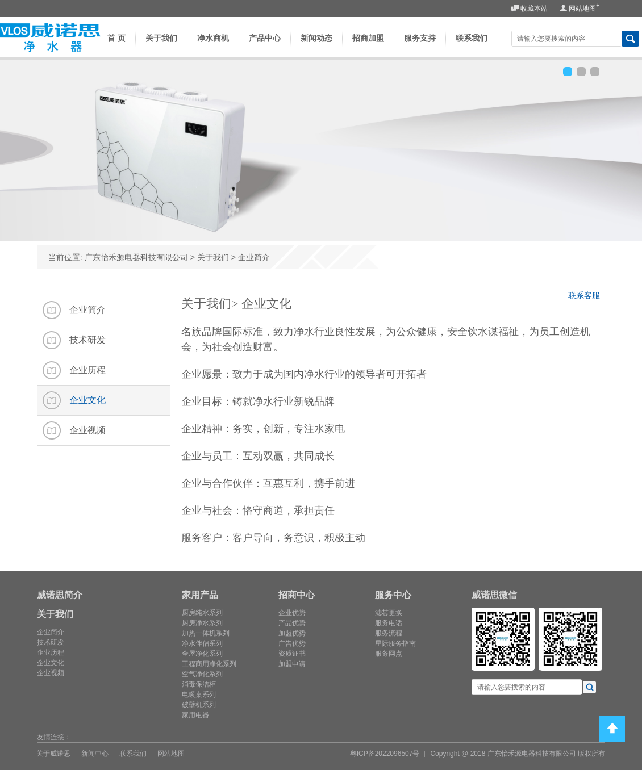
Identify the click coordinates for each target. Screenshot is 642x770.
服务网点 (388, 654)
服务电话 (388, 623)
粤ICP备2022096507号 (385, 754)
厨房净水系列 (202, 623)
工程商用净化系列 (209, 664)
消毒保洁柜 (199, 684)
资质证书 (292, 654)
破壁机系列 (199, 705)
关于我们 (161, 47)
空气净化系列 (202, 674)
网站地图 (577, 9)
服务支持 (420, 47)
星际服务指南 (395, 643)
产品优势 (292, 623)
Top (612, 729)
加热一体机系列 (206, 633)
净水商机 (213, 47)
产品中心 (265, 47)
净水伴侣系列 (202, 643)
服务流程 (388, 633)
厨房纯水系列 (202, 613)
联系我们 (471, 47)
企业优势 (292, 613)
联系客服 (586, 297)
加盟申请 (292, 664)
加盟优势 (292, 633)
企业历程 (50, 652)
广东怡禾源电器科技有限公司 (136, 257)
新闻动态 (316, 47)
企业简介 (254, 257)
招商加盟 (368, 47)
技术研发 (50, 642)
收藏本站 (529, 9)
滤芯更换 (388, 613)
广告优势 (292, 643)
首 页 (113, 47)
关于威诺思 (53, 754)
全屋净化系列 (202, 654)
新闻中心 (95, 754)
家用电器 (195, 715)
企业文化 (50, 663)
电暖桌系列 (199, 694)
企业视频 (50, 673)
